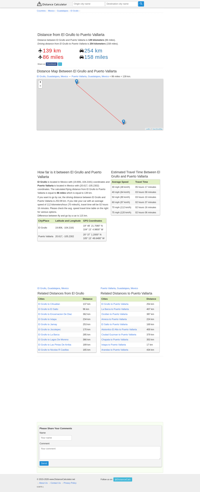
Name (43, 433)
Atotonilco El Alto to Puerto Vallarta (119, 329)
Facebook (51, 64)
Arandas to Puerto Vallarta (114, 350)
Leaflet (148, 129)
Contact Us (56, 483)
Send (44, 463)
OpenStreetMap (157, 129)
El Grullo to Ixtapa (47, 319)
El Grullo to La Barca (48, 334)
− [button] (40, 86)
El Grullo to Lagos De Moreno (53, 339)
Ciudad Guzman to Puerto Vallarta (118, 334)
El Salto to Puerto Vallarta (114, 324)
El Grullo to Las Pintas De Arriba (54, 344)
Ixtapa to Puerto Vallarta (113, 344)
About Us (43, 483)
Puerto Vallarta (79, 76)
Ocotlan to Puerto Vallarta (114, 314)
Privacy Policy (70, 483)
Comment (44, 443)
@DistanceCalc (123, 479)
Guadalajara (53, 76)
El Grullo (41, 76)
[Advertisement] (100, 21)
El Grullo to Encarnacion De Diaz (55, 314)
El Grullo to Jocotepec (49, 329)
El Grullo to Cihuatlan (49, 304)
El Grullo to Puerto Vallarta (114, 304)
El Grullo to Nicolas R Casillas (53, 350)
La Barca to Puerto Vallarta (115, 309)
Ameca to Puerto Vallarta (114, 319)
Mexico (64, 76)
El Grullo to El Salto (48, 309)
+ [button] (40, 82)
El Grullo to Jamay (47, 324)
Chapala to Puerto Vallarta (114, 339)
